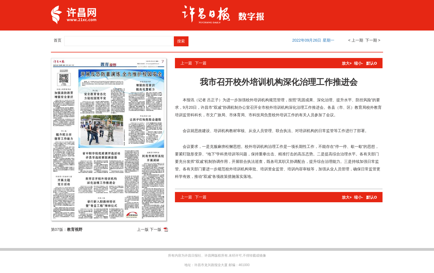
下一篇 (200, 63)
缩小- (358, 63)
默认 (371, 63)
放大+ (347, 63)
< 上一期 (355, 40)
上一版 (143, 229)
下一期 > (372, 40)
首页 (57, 40)
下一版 (155, 229)
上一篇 (186, 63)
